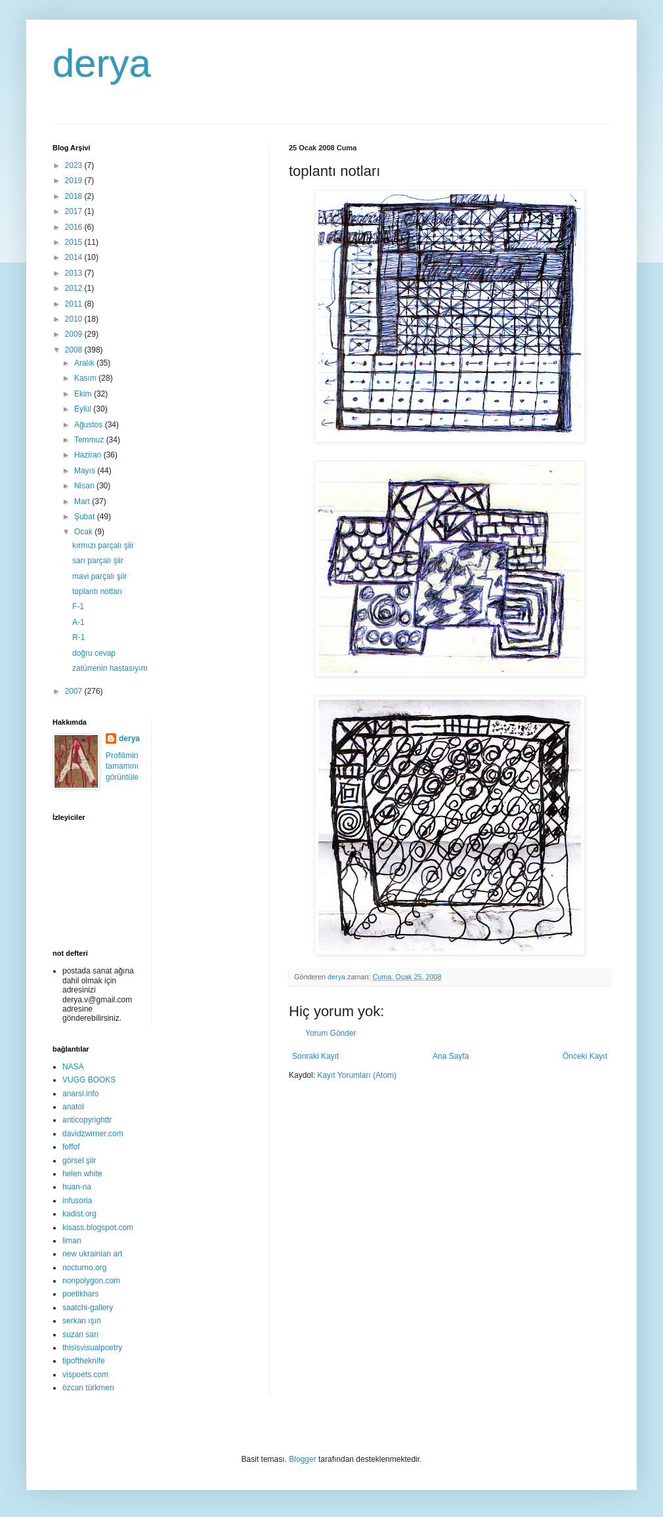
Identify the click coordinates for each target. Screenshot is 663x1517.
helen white (82, 1173)
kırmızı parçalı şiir (103, 545)
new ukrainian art (92, 1253)
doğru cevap (94, 653)
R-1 (78, 637)
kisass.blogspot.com (97, 1227)
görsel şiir (79, 1160)
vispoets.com (85, 1374)
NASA (73, 1066)
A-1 (78, 622)
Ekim (84, 393)
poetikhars (80, 1293)
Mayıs (85, 470)
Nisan (85, 485)
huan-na (76, 1186)
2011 (75, 304)
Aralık (85, 363)
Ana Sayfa (451, 1056)
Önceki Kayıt (585, 1056)
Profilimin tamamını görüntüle (122, 766)
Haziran (89, 454)
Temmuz (90, 439)
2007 (75, 691)
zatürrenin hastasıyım (110, 668)
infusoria (77, 1200)
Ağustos (89, 424)
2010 (75, 319)
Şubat (85, 516)
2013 (75, 273)
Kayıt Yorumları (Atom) (356, 1075)
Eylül (83, 409)
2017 (75, 211)
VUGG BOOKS (89, 1079)
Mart (83, 501)
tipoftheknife (83, 1360)
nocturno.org (84, 1267)
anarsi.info (80, 1093)
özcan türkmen (88, 1387)
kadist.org (79, 1213)
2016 (75, 227)
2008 (75, 349)
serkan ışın (81, 1320)
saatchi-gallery (87, 1307)
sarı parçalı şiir (97, 560)
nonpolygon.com (91, 1280)
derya (102, 63)
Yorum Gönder (330, 1033)
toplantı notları (97, 591)
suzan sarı (80, 1334)
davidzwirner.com (92, 1133)
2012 (75, 288)
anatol (73, 1106)
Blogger (302, 1459)
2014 (75, 257)
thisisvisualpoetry (92, 1347)
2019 (75, 180)
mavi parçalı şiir (99, 576)
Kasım (86, 378)
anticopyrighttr (87, 1119)
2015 (75, 242)
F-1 (78, 606)
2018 (75, 196)
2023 (75, 165)
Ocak (84, 531)
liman (71, 1240)
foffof (70, 1146)
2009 (75, 334)
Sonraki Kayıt (315, 1056)
